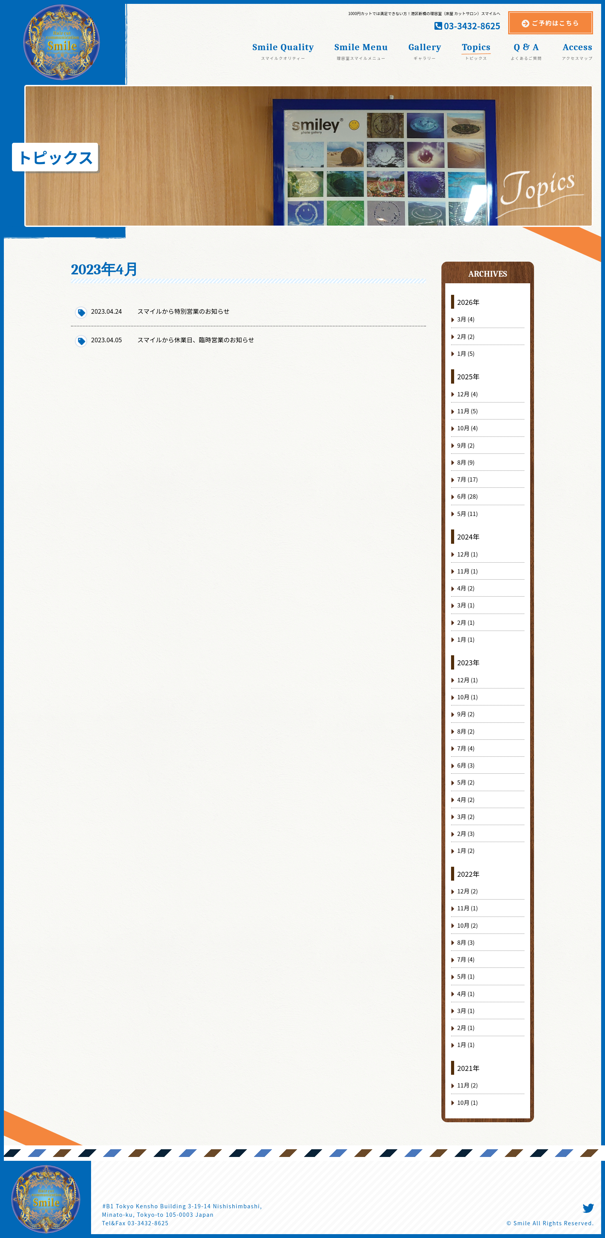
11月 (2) (467, 1085)
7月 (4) (466, 748)
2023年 (468, 662)
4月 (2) (466, 588)
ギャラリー (425, 57)
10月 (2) (467, 925)
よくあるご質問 (526, 57)
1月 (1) (466, 639)
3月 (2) (466, 816)
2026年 (468, 302)
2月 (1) (466, 622)
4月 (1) (466, 993)
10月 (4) (467, 428)
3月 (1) (466, 605)
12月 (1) (467, 554)
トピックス (476, 57)
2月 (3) (466, 833)
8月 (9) (466, 462)
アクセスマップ (577, 57)
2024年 (468, 536)
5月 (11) (467, 513)
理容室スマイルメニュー (360, 57)
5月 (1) (466, 976)
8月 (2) (466, 731)
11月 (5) (467, 411)
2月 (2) (466, 336)
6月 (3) (466, 765)
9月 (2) (466, 445)
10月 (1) (467, 697)
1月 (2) (466, 850)
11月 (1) (467, 571)
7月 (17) (467, 479)
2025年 (468, 376)
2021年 (468, 1068)
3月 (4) (466, 319)
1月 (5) (466, 353)
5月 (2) (466, 782)
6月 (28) (467, 496)
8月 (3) (466, 942)
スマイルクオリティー (283, 57)
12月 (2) (467, 891)
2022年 (468, 874)
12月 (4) (467, 394)
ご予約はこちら (555, 22)
